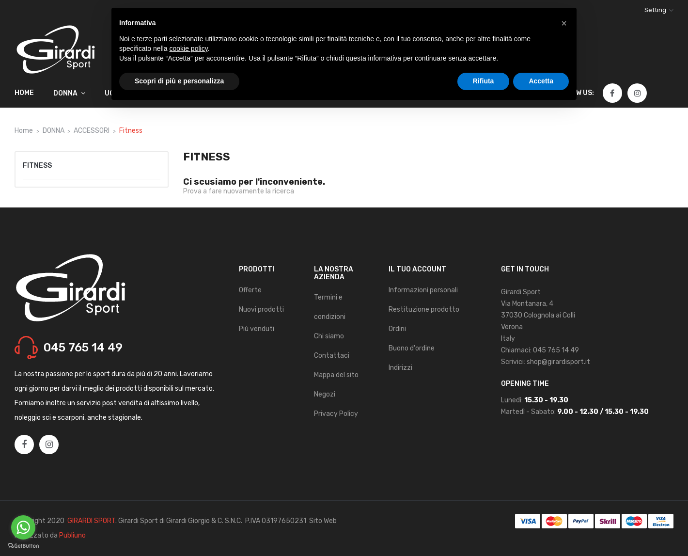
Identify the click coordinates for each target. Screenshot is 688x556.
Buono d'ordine (412, 348)
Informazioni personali (423, 290)
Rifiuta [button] (483, 81)
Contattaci (331, 355)
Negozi (324, 394)
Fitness (37, 165)
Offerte (250, 290)
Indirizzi (400, 368)
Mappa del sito (336, 375)
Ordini (397, 329)
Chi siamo (329, 336)
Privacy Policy (336, 414)
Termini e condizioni (329, 307)
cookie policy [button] (189, 48)
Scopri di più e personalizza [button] (179, 81)
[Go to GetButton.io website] (23, 546)
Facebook (612, 93)
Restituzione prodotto (424, 309)
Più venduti (256, 329)
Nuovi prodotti (261, 309)
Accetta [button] (541, 81)
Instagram (637, 93)
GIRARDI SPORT (91, 521)
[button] (564, 23)
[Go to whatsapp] (23, 527)
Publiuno (72, 535)
